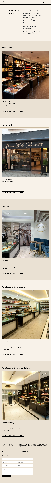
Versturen (7, 476)
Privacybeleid (47, 481)
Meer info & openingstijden (13, 111)
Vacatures (41, 481)
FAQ (44, 481)
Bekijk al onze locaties (24, 451)
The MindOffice (20, 481)
